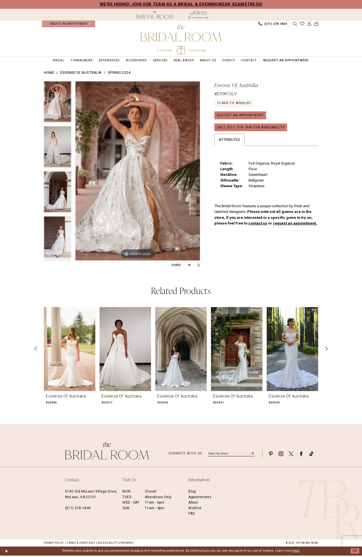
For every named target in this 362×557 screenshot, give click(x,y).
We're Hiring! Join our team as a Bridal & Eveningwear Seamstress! (181, 4)
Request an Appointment (240, 117)
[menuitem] (68, 25)
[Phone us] (272, 25)
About (193, 504)
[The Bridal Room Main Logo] (181, 39)
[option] (57, 105)
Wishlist (194, 509)
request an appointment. (295, 225)
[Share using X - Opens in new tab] (198, 267)
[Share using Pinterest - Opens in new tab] (189, 267)
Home (49, 74)
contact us (257, 225)
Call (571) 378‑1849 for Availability (251, 129)
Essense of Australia (81, 74)
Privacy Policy (54, 544)
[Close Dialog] (6, 552)
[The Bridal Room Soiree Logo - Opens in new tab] (198, 14)
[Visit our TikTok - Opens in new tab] (311, 455)
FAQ (191, 515)
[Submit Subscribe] (253, 455)
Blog (192, 493)
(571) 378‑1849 (78, 509)
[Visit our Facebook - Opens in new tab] (301, 455)
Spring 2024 (119, 74)
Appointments (199, 498)
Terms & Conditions (81, 544)
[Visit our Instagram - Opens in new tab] (280, 455)
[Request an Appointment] (68, 25)
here (296, 552)
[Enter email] (231, 455)
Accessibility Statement (116, 544)
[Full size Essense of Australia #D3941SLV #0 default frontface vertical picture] (138, 172)
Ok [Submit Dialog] (355, 552)
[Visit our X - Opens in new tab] (291, 455)
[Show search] (295, 25)
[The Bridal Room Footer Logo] (107, 452)
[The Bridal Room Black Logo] (155, 15)
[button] (309, 25)
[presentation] (69, 350)
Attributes (229, 141)
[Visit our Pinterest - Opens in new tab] (270, 455)
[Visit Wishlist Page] (302, 25)
